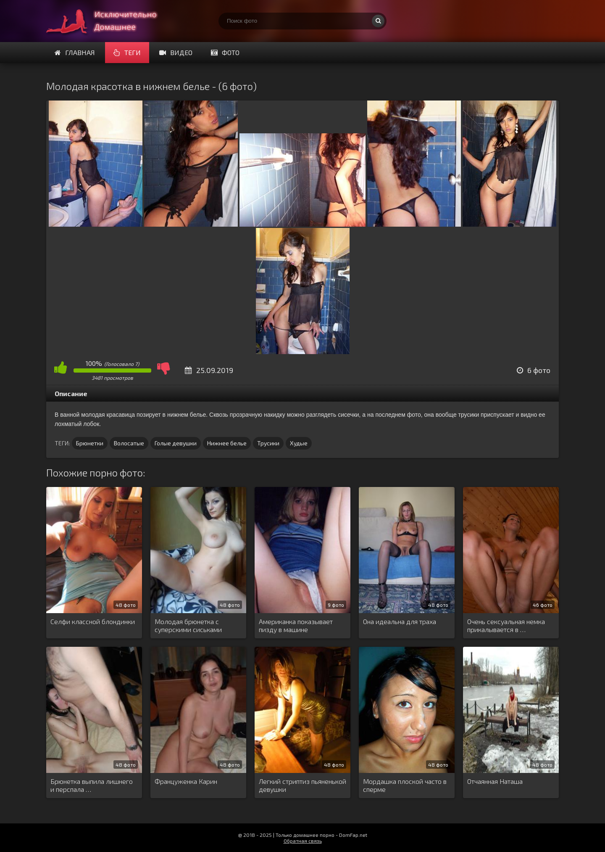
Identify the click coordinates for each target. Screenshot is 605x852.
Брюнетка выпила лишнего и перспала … (91, 785)
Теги (127, 52)
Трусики (268, 443)
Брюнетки (89, 443)
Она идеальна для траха (399, 621)
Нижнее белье (227, 443)
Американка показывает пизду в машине (296, 625)
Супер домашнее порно (109, 21)
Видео (175, 52)
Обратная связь (303, 841)
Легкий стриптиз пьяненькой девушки (302, 785)
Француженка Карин (186, 781)
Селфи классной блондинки (92, 621)
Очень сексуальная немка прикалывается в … (506, 625)
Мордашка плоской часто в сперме (405, 785)
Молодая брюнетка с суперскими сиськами (188, 625)
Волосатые (129, 443)
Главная (75, 52)
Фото (225, 52)
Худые (299, 443)
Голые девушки (176, 443)
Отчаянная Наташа (495, 781)
